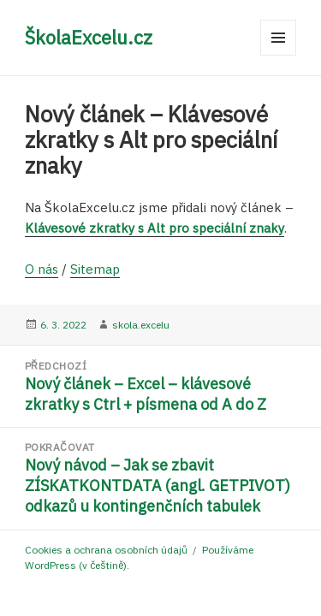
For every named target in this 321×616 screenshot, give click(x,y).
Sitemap (95, 269)
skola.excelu (140, 324)
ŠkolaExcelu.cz (88, 37)
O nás (41, 269)
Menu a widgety (278, 55)
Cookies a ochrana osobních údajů (106, 549)
